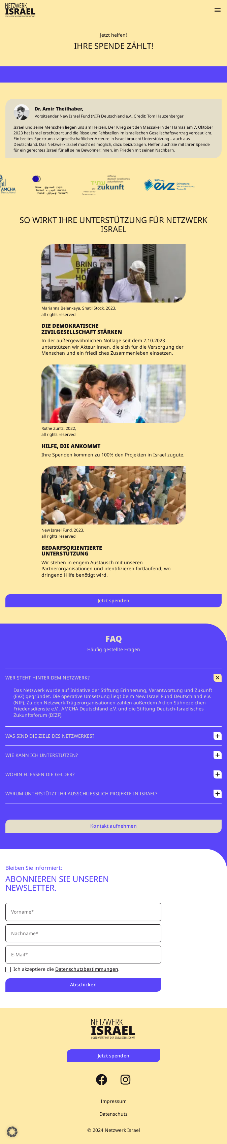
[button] (12, 1132)
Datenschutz (113, 1114)
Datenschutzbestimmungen (86, 969)
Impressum (114, 1101)
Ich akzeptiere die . (66, 969)
